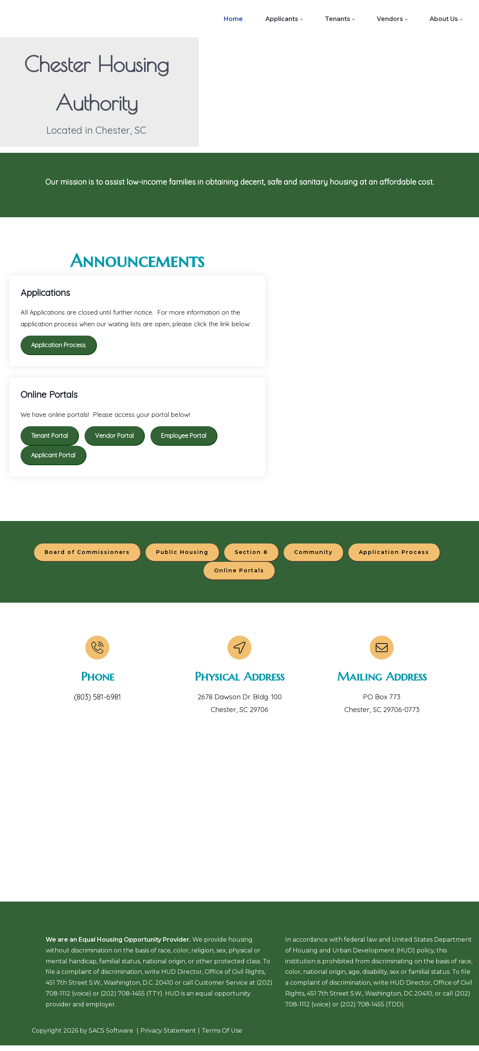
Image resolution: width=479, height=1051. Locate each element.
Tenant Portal (49, 437)
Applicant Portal (53, 456)
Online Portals (239, 573)
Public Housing (182, 554)
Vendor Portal (114, 437)
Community (313, 554)
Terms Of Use (222, 1035)
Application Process (58, 346)
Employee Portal (183, 437)
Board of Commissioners (87, 554)
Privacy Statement (168, 1035)
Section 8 (251, 554)
